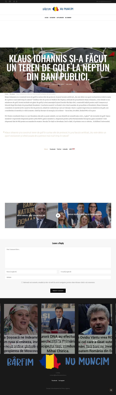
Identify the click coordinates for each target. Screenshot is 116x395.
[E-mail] (85, 272)
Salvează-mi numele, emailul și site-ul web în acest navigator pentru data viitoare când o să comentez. (59, 282)
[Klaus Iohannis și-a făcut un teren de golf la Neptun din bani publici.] (58, 215)
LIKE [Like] (71, 149)
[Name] (31, 272)
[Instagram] (16, 1)
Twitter (59, 149)
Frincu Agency (66, 388)
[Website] (58, 277)
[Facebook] (14, 1)
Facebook (52, 149)
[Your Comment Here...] (58, 257)
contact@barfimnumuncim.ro (104, 1)
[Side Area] (111, 390)
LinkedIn (65, 149)
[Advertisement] (58, 34)
